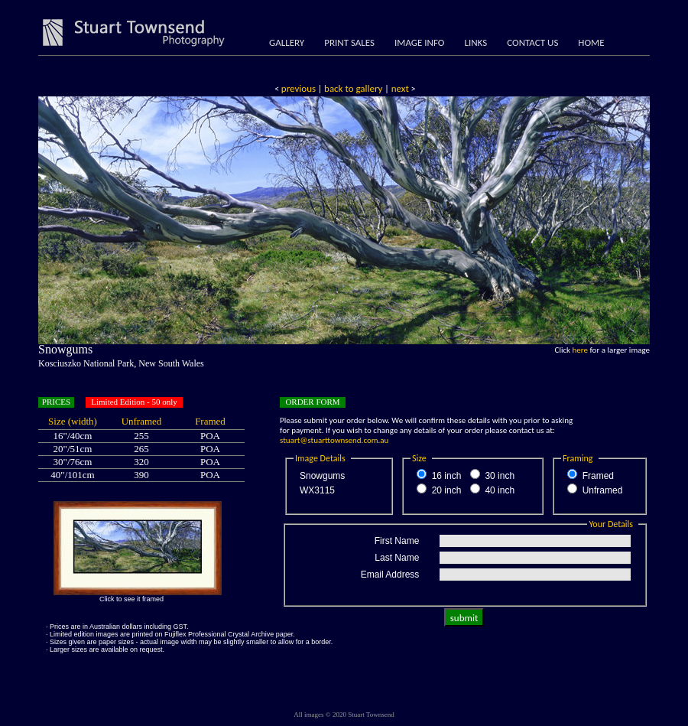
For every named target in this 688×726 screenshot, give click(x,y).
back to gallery (353, 88)
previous (298, 88)
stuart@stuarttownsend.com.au (334, 440)
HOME (591, 42)
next (399, 88)
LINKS (475, 42)
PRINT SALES (349, 42)
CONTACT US (532, 42)
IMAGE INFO (419, 42)
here (580, 350)
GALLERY (286, 42)
